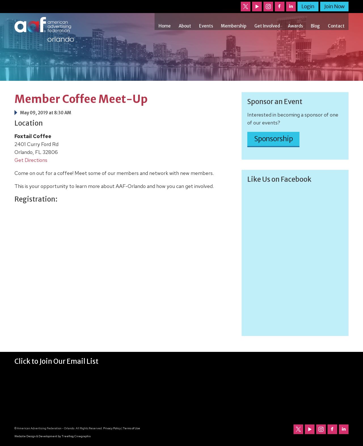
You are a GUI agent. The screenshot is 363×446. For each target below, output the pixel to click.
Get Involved (267, 26)
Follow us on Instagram (268, 6)
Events (206, 26)
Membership (233, 26)
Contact (336, 26)
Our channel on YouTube (257, 6)
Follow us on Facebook (279, 6)
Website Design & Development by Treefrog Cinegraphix (52, 436)
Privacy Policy (112, 428)
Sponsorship (273, 138)
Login (308, 6)
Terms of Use (131, 428)
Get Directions (30, 160)
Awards (295, 26)
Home (165, 26)
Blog (315, 26)
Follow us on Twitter (245, 6)
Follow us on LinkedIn (291, 6)
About (185, 26)
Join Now (334, 6)
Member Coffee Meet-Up (81, 99)
